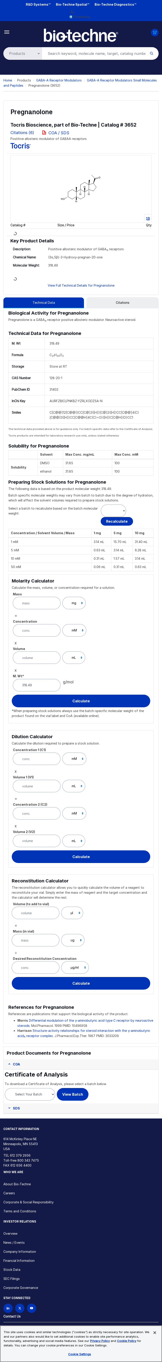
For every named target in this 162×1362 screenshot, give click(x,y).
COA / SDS (58, 132)
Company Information (19, 1251)
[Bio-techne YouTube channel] (31, 1308)
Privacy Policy (100, 1341)
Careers (9, 1193)
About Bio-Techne (17, 1184)
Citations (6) (22, 132)
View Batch (72, 1094)
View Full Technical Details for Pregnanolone (81, 285)
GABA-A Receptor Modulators (59, 80)
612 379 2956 (20, 1155)
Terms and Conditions (19, 1211)
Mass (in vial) (23, 931)
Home (7, 80)
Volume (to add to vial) (31, 904)
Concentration (25, 621)
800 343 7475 (28, 1160)
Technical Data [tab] (44, 302)
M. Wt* (18, 676)
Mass (17, 594)
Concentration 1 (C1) (29, 750)
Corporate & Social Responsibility (28, 1202)
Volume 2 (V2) (24, 832)
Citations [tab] (122, 302)
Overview (10, 1233)
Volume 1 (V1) (23, 777)
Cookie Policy (126, 1341)
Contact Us (12, 1316)
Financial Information (19, 1260)
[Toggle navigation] (6, 32)
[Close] (155, 1333)
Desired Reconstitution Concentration (44, 959)
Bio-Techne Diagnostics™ (115, 4)
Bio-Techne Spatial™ (72, 4)
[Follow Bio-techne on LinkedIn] (8, 1308)
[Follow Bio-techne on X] (19, 1308)
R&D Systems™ (38, 4)
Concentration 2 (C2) (30, 804)
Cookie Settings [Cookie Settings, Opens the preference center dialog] (79, 1354)
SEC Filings (11, 1279)
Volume (19, 649)
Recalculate (117, 521)
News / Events (14, 1242)
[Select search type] (21, 53)
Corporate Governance (20, 1288)
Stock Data (11, 1270)
